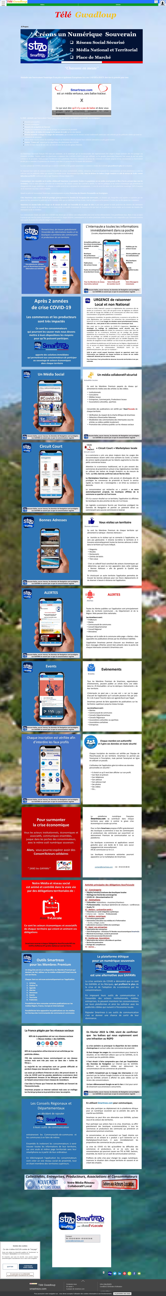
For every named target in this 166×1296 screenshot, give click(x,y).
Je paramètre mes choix (122, 1293)
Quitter (10, 1266)
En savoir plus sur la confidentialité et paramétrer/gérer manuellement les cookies (20, 1274)
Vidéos (42, 4)
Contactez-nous (71, 1284)
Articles (118, 4)
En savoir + (70, 1286)
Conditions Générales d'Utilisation (111, 1286)
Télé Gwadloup (46, 1284)
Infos (106, 1284)
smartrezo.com (38, 1288)
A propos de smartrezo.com (75, 1289)
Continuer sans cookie (28, 1266)
